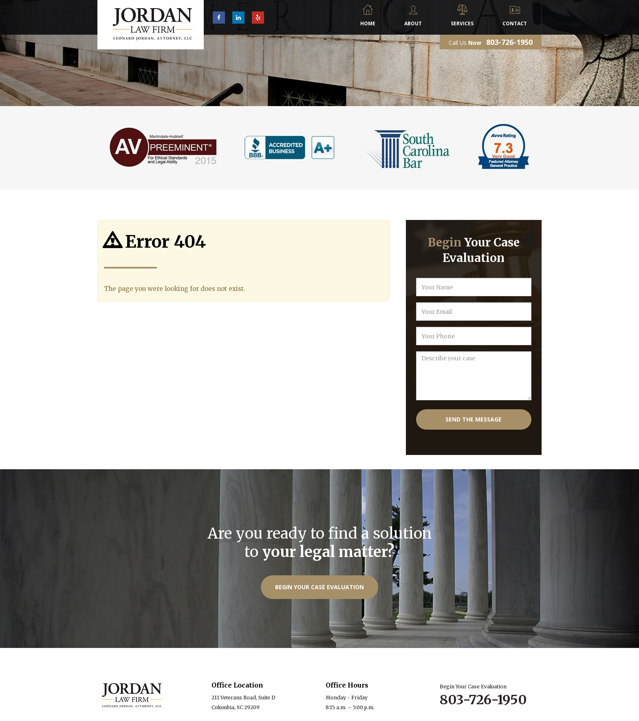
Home (367, 23)
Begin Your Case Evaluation (319, 587)
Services (462, 23)
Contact (514, 23)
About (413, 23)
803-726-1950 (509, 42)
